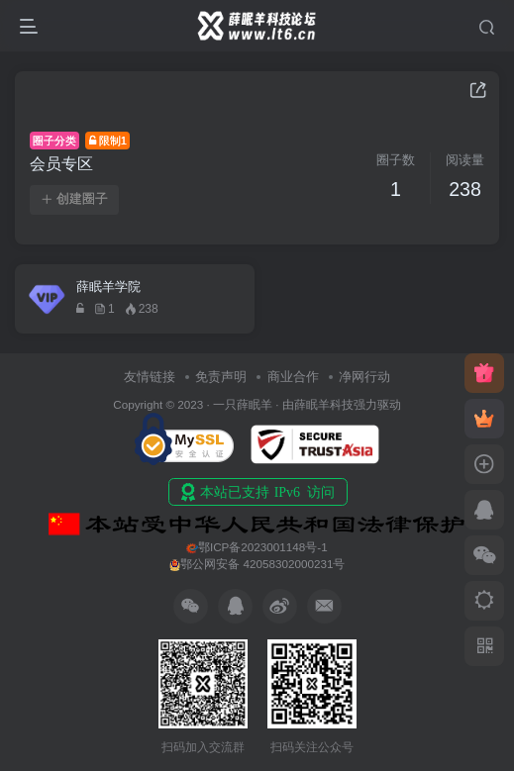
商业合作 (293, 376)
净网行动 (364, 376)
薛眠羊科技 (324, 404)
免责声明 (221, 376)
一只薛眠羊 (242, 404)
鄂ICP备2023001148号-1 (257, 546)
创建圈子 (74, 199)
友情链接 (149, 376)
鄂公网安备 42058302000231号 (257, 563)
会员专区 (61, 163)
